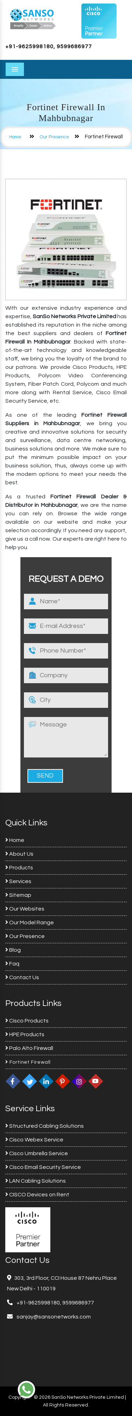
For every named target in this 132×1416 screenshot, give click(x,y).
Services (18, 881)
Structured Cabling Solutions (44, 1126)
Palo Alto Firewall (29, 1048)
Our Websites (24, 909)
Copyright (19, 1397)
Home (15, 136)
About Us (19, 854)
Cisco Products (27, 1021)
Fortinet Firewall (28, 1062)
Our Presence (54, 136)
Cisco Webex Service (34, 1140)
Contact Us (22, 977)
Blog (13, 950)
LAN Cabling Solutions (35, 1181)
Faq (12, 964)
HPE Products (24, 1034)
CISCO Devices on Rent (37, 1194)
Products (19, 867)
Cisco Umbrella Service (36, 1153)
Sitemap (18, 895)
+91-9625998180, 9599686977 (48, 46)
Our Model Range (29, 922)
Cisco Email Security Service (43, 1167)
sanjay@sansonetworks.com (53, 1317)
